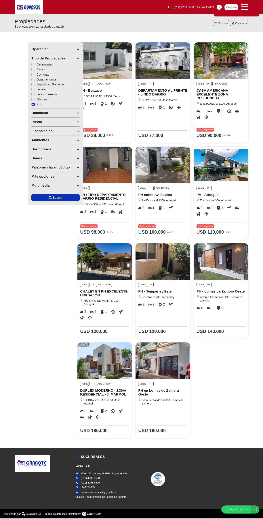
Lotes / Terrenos (31, 95)
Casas (25, 70)
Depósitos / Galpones (34, 85)
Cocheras (27, 75)
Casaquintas (29, 65)
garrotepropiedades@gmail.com (99, 492)
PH (22, 105)
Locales (25, 90)
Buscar (42, 198)
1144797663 (88, 487)
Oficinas (26, 100)
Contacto (231, 7)
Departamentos (30, 80)
